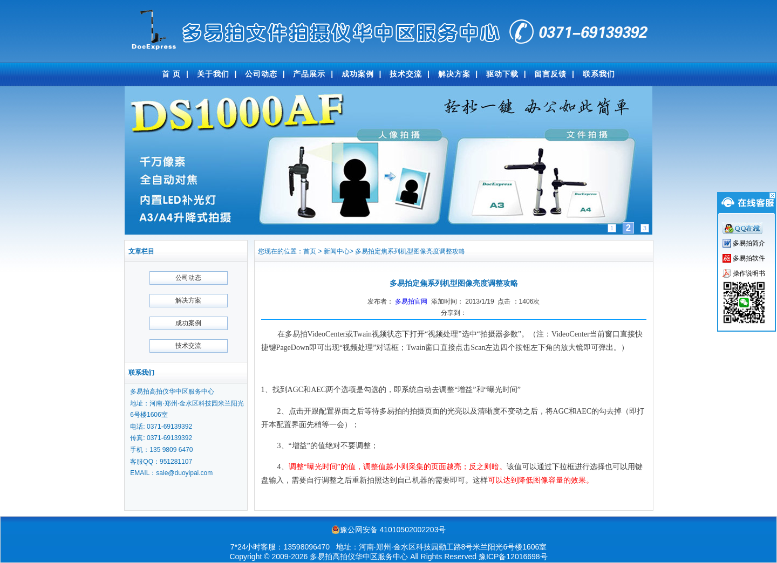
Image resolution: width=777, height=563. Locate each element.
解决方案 (454, 74)
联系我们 (599, 74)
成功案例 (358, 74)
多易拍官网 (411, 301)
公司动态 (261, 74)
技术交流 (406, 74)
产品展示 (309, 74)
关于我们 (213, 74)
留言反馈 (550, 74)
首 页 (171, 74)
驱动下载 (502, 74)
